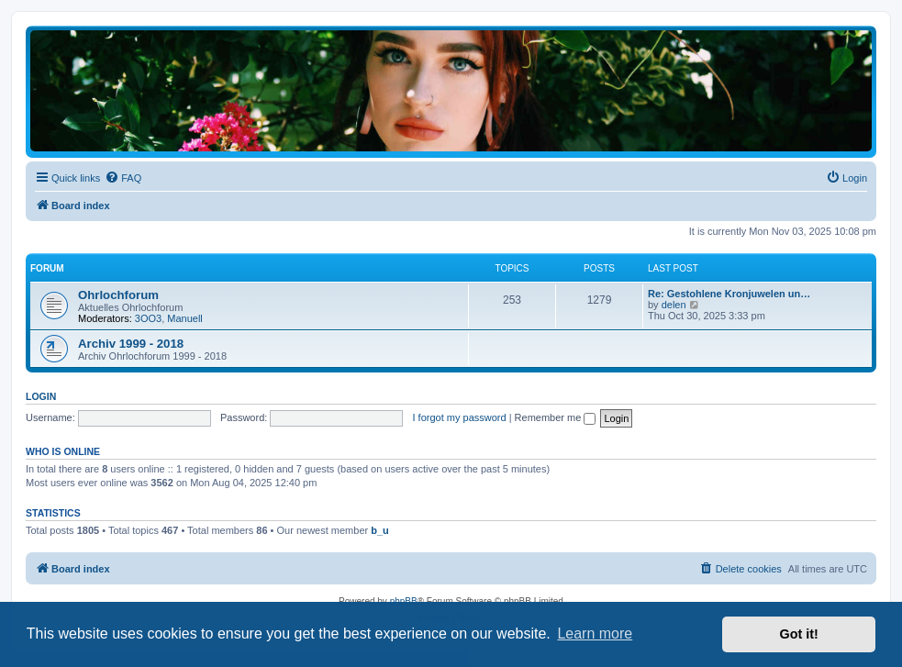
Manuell (185, 318)
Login (41, 396)
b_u (380, 530)
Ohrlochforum (118, 295)
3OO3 (148, 318)
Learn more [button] (594, 633)
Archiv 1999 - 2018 (131, 343)
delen (674, 304)
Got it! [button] (799, 634)
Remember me (555, 417)
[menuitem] (123, 178)
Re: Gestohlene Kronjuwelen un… (729, 293)
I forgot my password (460, 417)
